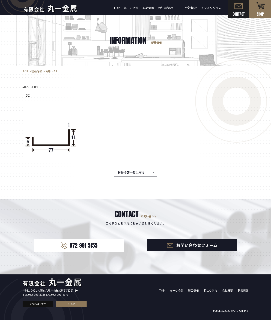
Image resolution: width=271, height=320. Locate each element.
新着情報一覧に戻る (131, 172)
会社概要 (191, 7)
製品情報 (148, 7)
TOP (116, 7)
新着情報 (243, 290)
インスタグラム (211, 7)
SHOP (71, 304)
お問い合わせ (38, 304)
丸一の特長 (131, 7)
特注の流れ (165, 7)
